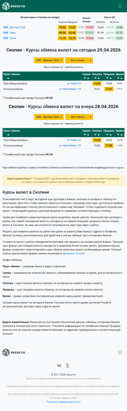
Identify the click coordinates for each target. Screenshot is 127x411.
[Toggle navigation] (119, 6)
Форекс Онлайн (75, 254)
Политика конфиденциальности (63, 402)
